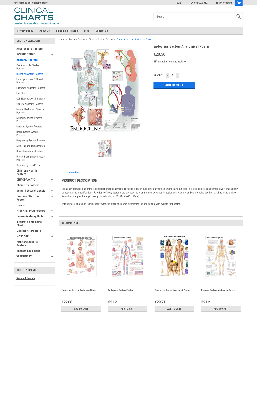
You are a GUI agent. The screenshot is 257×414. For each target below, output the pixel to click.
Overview (74, 172)
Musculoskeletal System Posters (29, 119)
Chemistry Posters (27, 185)
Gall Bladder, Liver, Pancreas (30, 98)
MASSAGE (22, 236)
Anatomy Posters (27, 60)
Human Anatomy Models (31, 216)
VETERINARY (24, 256)
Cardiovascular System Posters (28, 67)
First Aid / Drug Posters (30, 210)
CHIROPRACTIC (25, 179)
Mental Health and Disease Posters (30, 111)
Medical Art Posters (28, 231)
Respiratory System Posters (30, 140)
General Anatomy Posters (29, 104)
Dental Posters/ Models (30, 190)
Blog (86, 30)
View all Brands (25, 278)
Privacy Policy (25, 30)
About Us (44, 30)
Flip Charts (21, 93)
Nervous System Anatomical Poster (218, 290)
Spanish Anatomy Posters (29, 151)
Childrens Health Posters (26, 172)
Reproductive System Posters (27, 133)
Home (62, 39)
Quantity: (158, 75)
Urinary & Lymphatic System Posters (30, 158)
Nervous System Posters (29, 126)
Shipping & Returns (67, 30)
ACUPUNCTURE (25, 54)
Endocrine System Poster (120, 290)
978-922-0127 (199, 2)
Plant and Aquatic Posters (27, 243)
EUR (180, 2)
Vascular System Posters (29, 165)
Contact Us (101, 30)
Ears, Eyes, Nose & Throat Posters (29, 81)
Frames (21, 205)
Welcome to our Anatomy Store (31, 2)
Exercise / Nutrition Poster (28, 198)
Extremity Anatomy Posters (30, 87)
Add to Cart (81, 308)
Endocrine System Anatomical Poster (134, 39)
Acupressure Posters (29, 48)
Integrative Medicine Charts (29, 223)
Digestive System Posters (29, 74)
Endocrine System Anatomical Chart (79, 290)
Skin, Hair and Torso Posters (31, 145)
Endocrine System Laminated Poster (172, 290)
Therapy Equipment (28, 251)
